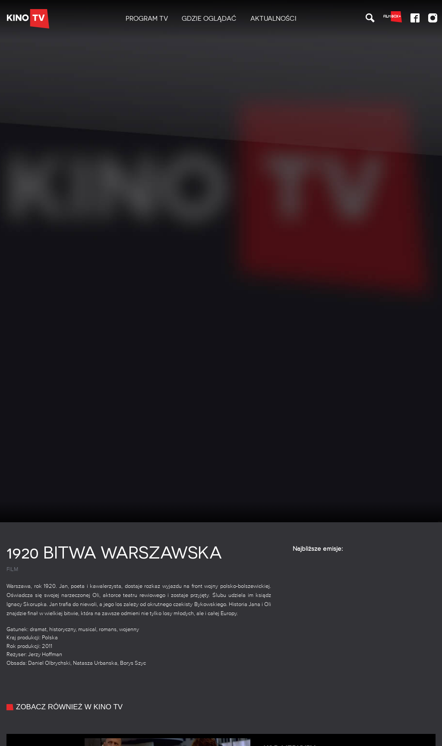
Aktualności (273, 18)
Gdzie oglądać (209, 18)
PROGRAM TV (147, 18)
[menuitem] (147, 19)
